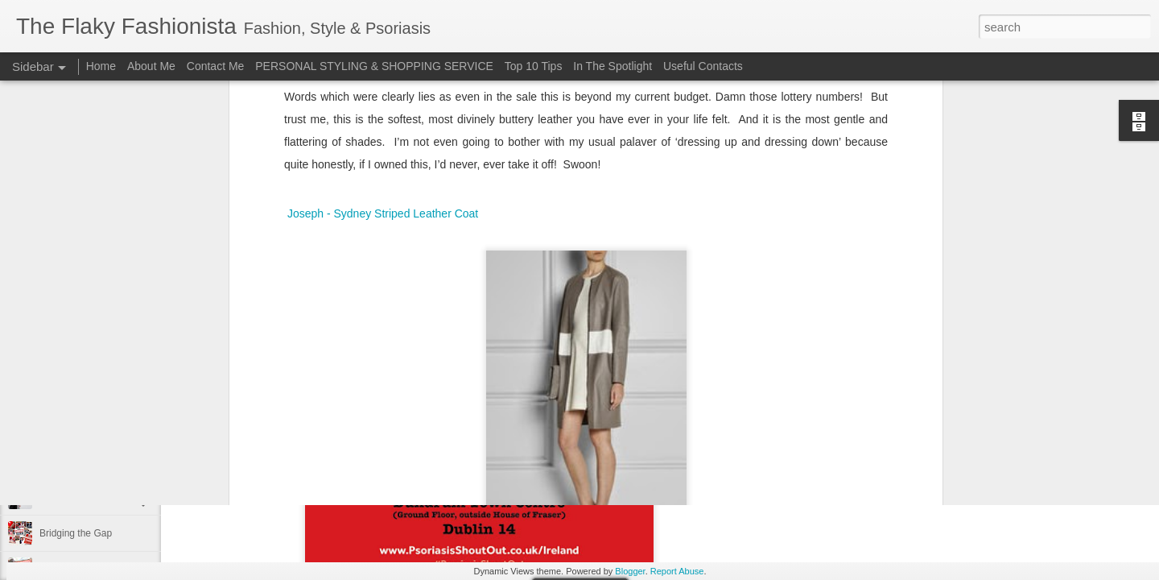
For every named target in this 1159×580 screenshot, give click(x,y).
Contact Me (216, 66)
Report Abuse (677, 571)
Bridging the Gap (75, 533)
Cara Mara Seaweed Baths (97, 388)
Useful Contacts (703, 66)
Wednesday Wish (735, 271)
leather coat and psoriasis (621, 271)
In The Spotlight (612, 66)
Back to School (71, 315)
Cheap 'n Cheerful (78, 460)
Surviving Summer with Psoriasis (109, 424)
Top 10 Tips (535, 66)
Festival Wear (68, 352)
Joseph (532, 271)
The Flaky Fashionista (653, 250)
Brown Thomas (470, 271)
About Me (151, 66)
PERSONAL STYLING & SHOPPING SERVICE (374, 66)
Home (101, 66)
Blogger (630, 571)
